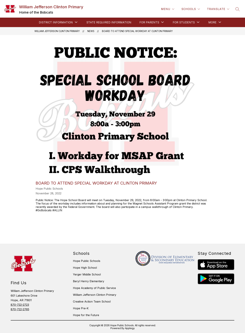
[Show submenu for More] (212, 22)
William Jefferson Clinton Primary (57, 31)
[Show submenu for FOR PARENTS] (149, 22)
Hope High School (85, 267)
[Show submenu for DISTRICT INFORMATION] (56, 22)
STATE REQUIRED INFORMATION (108, 22)
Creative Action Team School (92, 301)
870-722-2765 (20, 309)
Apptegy (130, 328)
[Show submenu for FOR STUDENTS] (184, 22)
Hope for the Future (86, 315)
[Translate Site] (218, 9)
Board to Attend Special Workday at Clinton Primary (137, 31)
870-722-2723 (20, 304)
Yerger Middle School (87, 274)
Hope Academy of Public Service (94, 288)
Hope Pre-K (81, 308)
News (90, 31)
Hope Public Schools (86, 261)
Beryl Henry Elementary (88, 281)
